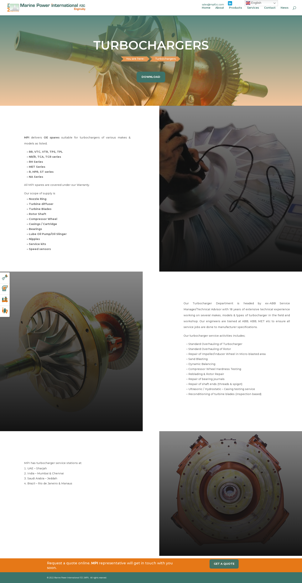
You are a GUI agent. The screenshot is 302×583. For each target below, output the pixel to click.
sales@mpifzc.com (213, 4)
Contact (270, 7)
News (285, 7)
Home (206, 7)
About (219, 7)
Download (151, 77)
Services (253, 7)
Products (235, 7)
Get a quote (224, 563)
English (253, 3)
